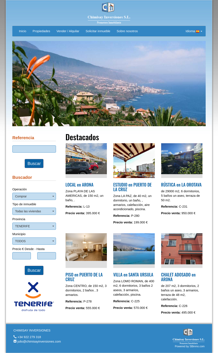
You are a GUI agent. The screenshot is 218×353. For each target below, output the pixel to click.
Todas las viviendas (34, 211)
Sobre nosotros (127, 31)
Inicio (22, 31)
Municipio (19, 234)
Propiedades (41, 31)
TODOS (34, 241)
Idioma (194, 31)
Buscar (34, 163)
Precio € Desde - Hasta (28, 249)
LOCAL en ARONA (79, 184)
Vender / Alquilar (68, 31)
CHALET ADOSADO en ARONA (178, 276)
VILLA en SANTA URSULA (133, 274)
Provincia (18, 219)
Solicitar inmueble (98, 31)
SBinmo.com (197, 346)
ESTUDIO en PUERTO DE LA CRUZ (132, 186)
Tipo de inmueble (24, 204)
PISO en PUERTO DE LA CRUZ (84, 276)
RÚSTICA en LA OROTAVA (181, 184)
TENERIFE (34, 226)
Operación (19, 189)
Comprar (34, 196)
